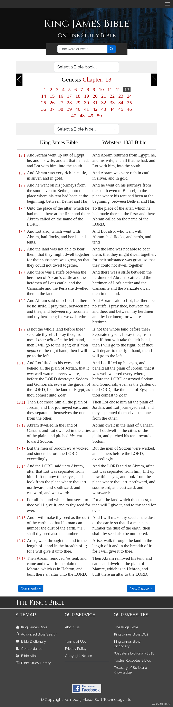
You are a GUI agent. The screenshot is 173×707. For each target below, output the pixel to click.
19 (86, 96)
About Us (72, 627)
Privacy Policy (75, 649)
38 (61, 109)
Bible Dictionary (31, 641)
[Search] (82, 49)
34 (121, 102)
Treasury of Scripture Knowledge (130, 670)
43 (103, 109)
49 (91, 115)
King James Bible (32, 627)
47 (73, 115)
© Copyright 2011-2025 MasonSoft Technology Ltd (86, 699)
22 (112, 96)
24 (129, 96)
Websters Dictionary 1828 (134, 653)
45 (121, 109)
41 (86, 109)
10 (101, 89)
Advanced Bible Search (37, 634)
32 (103, 102)
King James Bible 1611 (131, 634)
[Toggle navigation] (167, 4)
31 (95, 102)
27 (61, 102)
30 (86, 102)
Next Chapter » (141, 588)
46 (129, 109)
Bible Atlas (27, 656)
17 (69, 96)
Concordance (29, 649)
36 (43, 109)
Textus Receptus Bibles (132, 660)
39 (69, 109)
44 (112, 109)
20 (95, 96)
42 (95, 109)
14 (43, 96)
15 (52, 96)
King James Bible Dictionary (127, 643)
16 (61, 96)
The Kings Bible (126, 627)
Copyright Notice (78, 656)
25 (43, 102)
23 (121, 96)
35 (129, 102)
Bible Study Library (33, 663)
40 (78, 109)
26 (52, 102)
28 (69, 102)
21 (103, 96)
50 (99, 115)
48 (82, 115)
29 (78, 102)
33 (112, 102)
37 (52, 109)
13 (127, 89)
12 (118, 89)
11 (109, 89)
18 (78, 96)
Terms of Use (75, 641)
